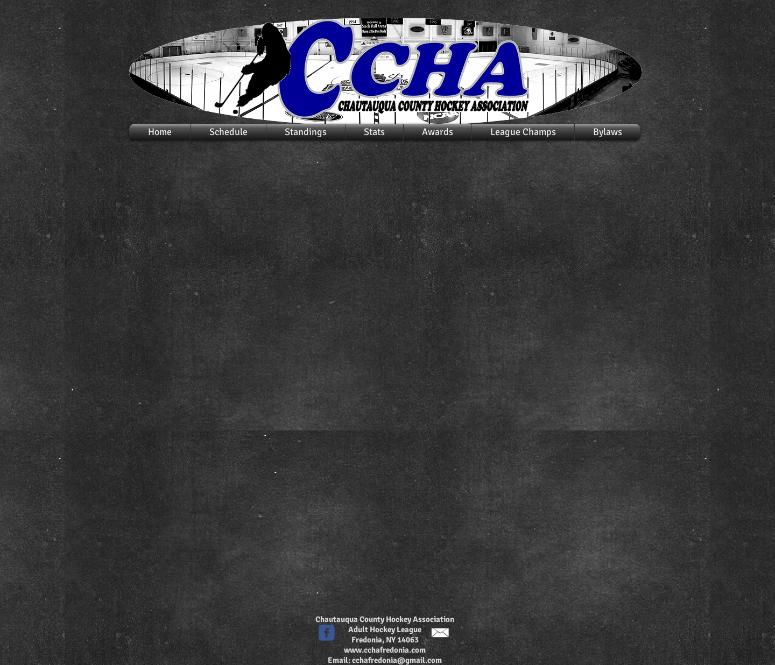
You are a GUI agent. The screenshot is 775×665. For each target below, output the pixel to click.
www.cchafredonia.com (385, 650)
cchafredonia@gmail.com (397, 660)
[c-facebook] (327, 633)
